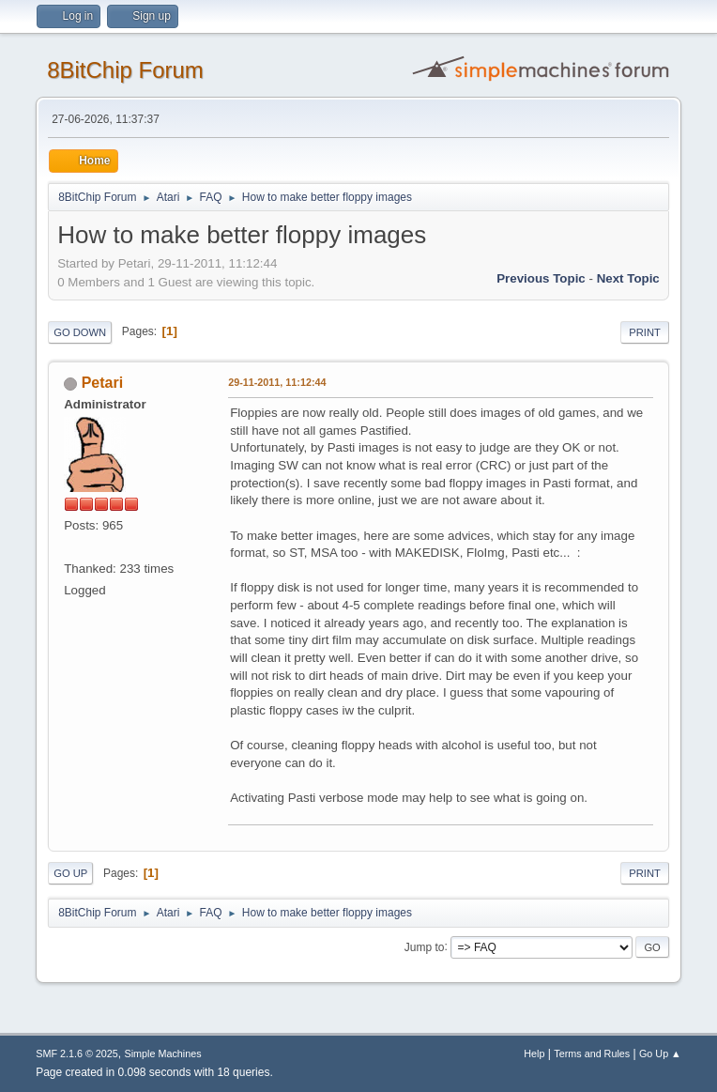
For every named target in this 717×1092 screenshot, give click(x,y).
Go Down (79, 332)
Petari (102, 383)
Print (645, 332)
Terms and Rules (592, 1053)
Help (534, 1053)
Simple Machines (163, 1053)
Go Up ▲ (660, 1053)
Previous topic (541, 278)
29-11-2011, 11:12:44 (277, 382)
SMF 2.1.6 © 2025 (77, 1053)
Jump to (424, 946)
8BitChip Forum (125, 70)
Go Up (70, 873)
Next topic (628, 278)
